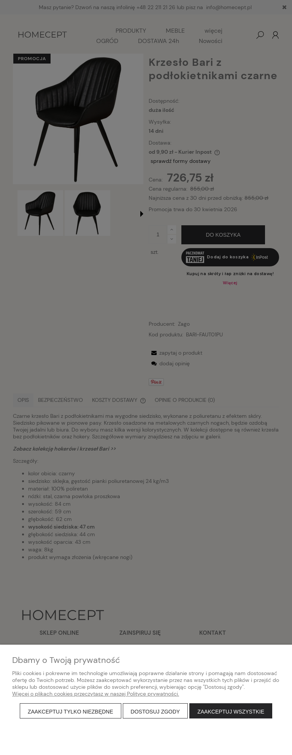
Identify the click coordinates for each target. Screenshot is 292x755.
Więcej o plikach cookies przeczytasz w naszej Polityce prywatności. (95, 693)
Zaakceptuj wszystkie (230, 712)
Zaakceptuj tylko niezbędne (70, 712)
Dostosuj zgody (155, 712)
